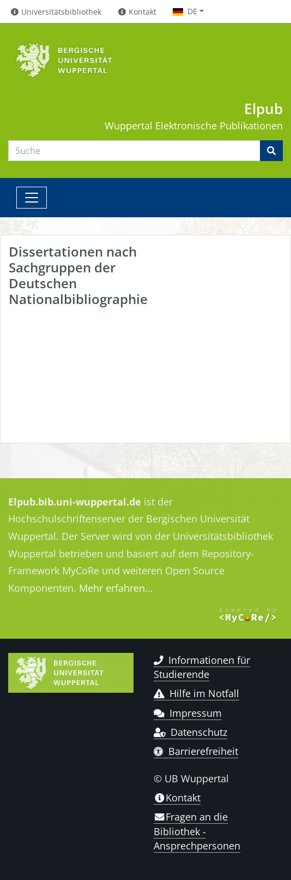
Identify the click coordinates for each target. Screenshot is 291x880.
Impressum (188, 713)
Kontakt (177, 797)
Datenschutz (190, 732)
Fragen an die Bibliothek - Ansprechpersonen (197, 831)
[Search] (134, 150)
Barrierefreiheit (196, 751)
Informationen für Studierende (202, 667)
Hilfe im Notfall (196, 693)
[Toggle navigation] (31, 198)
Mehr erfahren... (116, 587)
